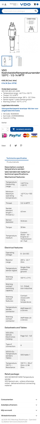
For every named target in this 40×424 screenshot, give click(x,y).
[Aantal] (4, 129)
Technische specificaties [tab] (16, 158)
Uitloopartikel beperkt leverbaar (20, 109)
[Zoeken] (20, 11)
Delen (10, 145)
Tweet (16, 145)
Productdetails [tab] (13, 162)
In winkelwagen (21, 129)
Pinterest (21, 145)
